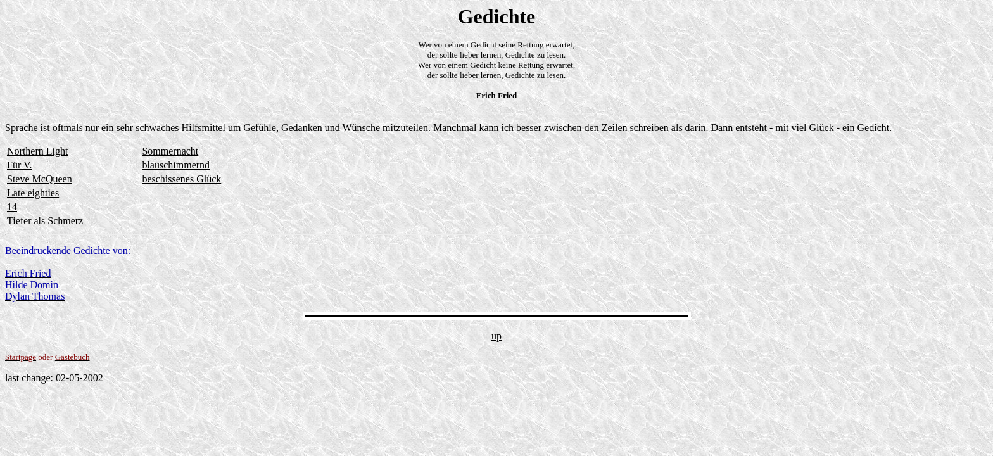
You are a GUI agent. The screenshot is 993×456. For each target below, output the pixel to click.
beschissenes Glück (181, 179)
